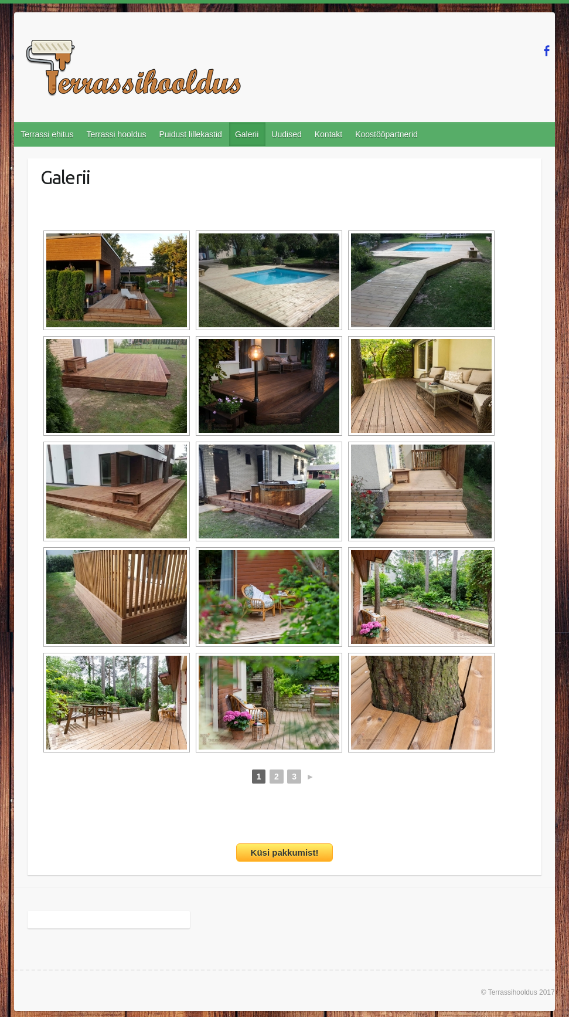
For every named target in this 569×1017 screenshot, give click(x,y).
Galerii (246, 134)
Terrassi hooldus (116, 134)
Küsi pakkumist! (285, 852)
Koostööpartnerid (386, 134)
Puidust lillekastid (190, 134)
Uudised (286, 134)
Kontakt (328, 134)
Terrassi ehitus (47, 134)
